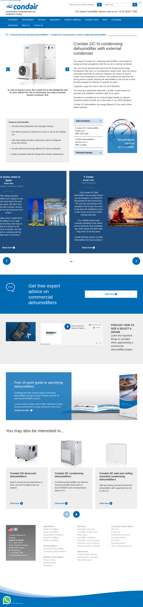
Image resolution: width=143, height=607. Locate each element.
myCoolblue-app (84, 560)
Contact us (38, 25)
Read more (8, 247)
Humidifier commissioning (88, 540)
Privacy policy (49, 560)
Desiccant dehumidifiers (53, 549)
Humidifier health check (87, 532)
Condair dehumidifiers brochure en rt (84, 140)
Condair (22, 6)
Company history (118, 537)
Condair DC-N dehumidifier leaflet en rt (87, 129)
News (105, 20)
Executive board (118, 543)
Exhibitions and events (121, 535)
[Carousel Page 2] (73, 261)
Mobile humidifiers (51, 540)
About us (25, 25)
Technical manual (88, 153)
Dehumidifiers (28, 20)
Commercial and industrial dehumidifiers (29, 35)
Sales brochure (88, 121)
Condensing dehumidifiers (54, 551)
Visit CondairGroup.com (121, 546)
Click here (111, 294)
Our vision (115, 540)
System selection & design (88, 546)
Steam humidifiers (51, 529)
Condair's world (91, 20)
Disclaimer (48, 565)
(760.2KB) (81, 134)
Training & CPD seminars (88, 543)
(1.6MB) (81, 145)
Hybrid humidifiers (51, 537)
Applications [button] (55, 20)
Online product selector (87, 554)
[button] (10, 70)
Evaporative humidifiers (53, 535)
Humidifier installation (86, 537)
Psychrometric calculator (88, 557)
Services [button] (42, 20)
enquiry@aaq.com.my (19, 555)
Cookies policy (49, 563)
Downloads (13, 25)
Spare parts (82, 535)
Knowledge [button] (116, 20)
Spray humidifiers (51, 532)
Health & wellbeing (73, 20)
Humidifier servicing (85, 529)
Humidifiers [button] (13, 20)
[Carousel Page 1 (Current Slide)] (71, 261)
